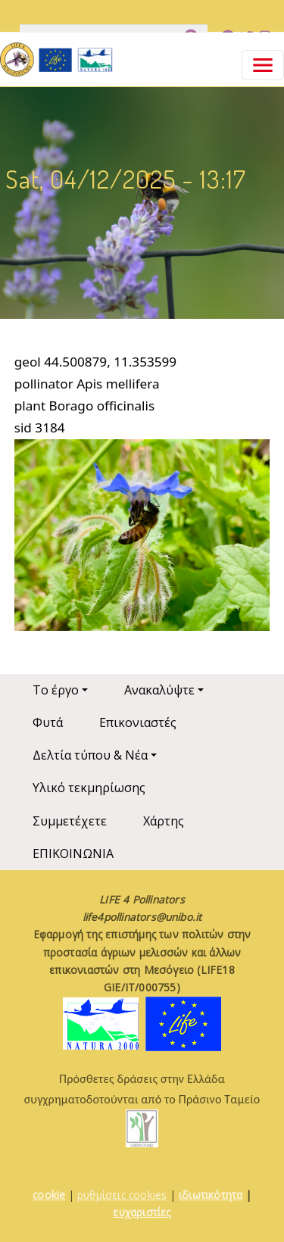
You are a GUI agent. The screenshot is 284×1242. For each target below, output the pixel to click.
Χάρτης (163, 821)
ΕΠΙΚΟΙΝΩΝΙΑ (73, 853)
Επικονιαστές (137, 722)
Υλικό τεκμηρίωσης (89, 787)
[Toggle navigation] (263, 65)
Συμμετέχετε (70, 821)
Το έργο (56, 690)
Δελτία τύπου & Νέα (90, 755)
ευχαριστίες (141, 1212)
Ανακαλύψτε (159, 690)
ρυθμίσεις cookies (122, 1194)
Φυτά (48, 722)
